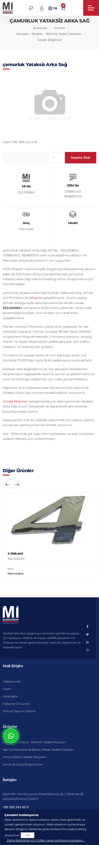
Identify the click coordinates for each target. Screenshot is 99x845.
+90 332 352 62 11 (16, 807)
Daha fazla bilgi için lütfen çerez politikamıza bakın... (46, 840)
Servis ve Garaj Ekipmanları (23, 764)
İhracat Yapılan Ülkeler (19, 711)
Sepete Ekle (80, 158)
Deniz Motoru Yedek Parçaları (24, 757)
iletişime (36, 298)
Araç (10, 568)
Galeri (7, 689)
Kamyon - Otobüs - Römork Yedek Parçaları (48, 34)
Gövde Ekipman (49, 40)
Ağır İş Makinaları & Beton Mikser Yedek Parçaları (38, 749)
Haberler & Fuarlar (16, 703)
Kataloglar (10, 696)
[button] (7, 484)
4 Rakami (15, 553)
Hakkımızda (12, 681)
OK (27, 835)
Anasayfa (40, 28)
